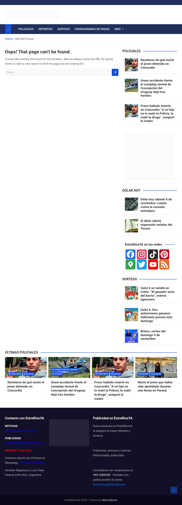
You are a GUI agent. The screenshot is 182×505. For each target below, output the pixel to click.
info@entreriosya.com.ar (20, 430)
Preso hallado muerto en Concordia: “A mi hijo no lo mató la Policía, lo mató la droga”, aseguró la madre (157, 113)
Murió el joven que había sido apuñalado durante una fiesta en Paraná (155, 386)
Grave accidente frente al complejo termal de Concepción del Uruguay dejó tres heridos (157, 88)
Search (115, 72)
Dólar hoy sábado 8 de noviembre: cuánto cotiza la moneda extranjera (156, 204)
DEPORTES (45, 29)
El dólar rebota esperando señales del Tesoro (156, 224)
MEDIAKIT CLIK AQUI (18, 450)
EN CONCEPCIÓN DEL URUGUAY (65, 370)
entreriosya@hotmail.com (109, 484)
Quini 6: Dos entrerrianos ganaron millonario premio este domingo (156, 315)
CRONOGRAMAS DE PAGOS (92, 29)
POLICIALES (26, 29)
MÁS (118, 29)
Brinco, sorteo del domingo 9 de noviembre (153, 335)
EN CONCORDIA (14, 374)
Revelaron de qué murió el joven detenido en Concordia (157, 63)
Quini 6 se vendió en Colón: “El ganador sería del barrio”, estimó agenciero (158, 293)
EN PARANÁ (144, 374)
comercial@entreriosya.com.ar (24, 443)
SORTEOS (63, 29)
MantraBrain (109, 500)
